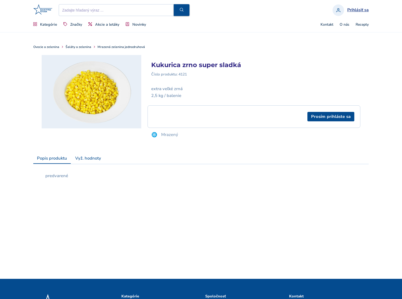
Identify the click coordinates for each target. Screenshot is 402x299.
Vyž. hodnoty (88, 158)
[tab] (52, 158)
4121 (182, 74)
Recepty (362, 24)
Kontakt (326, 24)
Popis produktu (52, 158)
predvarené (56, 176)
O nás (344, 24)
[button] (181, 10)
